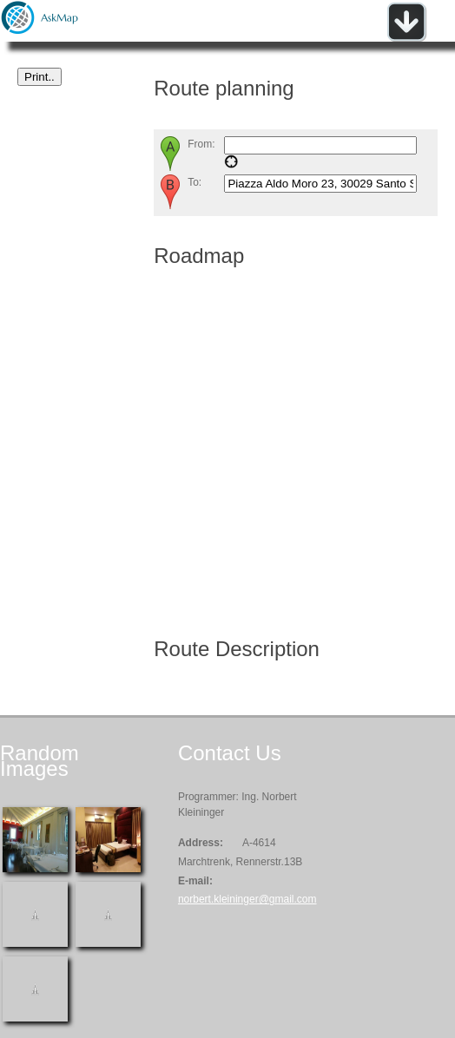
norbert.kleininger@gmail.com (247, 899)
